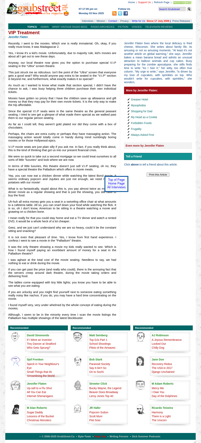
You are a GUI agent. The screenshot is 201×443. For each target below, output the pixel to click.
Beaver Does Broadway (103, 392)
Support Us (144, 2)
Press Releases (181, 20)
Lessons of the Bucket (40, 416)
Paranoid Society (99, 364)
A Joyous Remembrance (167, 339)
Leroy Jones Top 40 (101, 396)
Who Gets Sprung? (38, 347)
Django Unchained (163, 371)
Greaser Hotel (139, 99)
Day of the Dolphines (164, 396)
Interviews (87, 20)
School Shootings (100, 343)
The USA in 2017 (162, 367)
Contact (112, 20)
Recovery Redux (162, 364)
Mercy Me (158, 388)
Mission (101, 20)
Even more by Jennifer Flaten (145, 145)
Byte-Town (84, 436)
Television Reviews (159, 26)
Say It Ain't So (97, 367)
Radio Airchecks (102, 26)
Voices (137, 26)
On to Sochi (96, 371)
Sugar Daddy (35, 412)
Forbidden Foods (141, 123)
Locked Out (159, 343)
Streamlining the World (41, 375)
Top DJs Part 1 (98, 339)
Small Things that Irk (39, 371)
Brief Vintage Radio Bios (69, 26)
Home (131, 2)
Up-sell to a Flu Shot (39, 388)
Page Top (100, 436)
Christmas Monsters (39, 420)
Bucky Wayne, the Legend (105, 388)
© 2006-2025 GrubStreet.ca (58, 436)
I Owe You (158, 392)
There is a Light (161, 416)
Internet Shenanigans (40, 396)
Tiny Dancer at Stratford (41, 343)
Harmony (157, 412)
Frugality (136, 129)
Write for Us (138, 20)
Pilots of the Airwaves (102, 347)
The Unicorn (159, 420)
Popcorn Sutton (98, 412)
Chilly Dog (158, 347)
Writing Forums (119, 436)
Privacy (124, 20)
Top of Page (116, 179)
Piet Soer (95, 420)
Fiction (123, 26)
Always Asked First (142, 134)
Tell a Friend (134, 156)
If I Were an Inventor (39, 339)
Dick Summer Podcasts (146, 436)
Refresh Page (162, 2)
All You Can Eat (36, 392)
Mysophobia (138, 105)
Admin (44, 26)
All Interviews (116, 187)
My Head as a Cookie (144, 117)
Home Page (116, 183)
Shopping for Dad (141, 111)
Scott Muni (95, 416)
